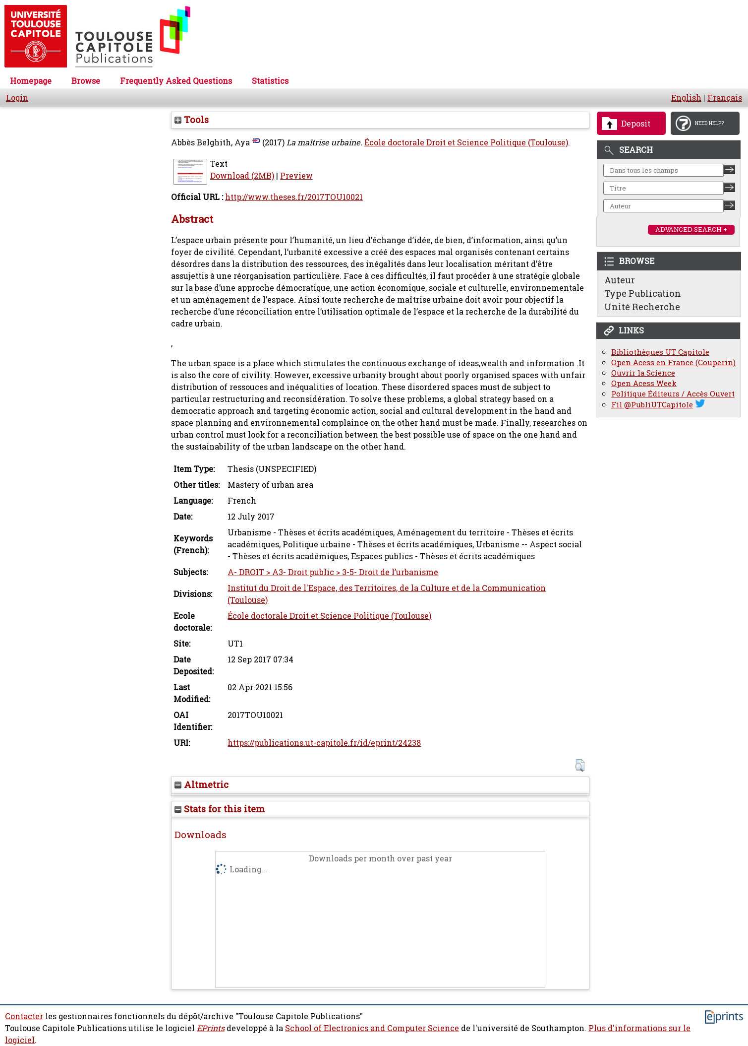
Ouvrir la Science (643, 373)
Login (17, 97)
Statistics (270, 80)
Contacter (24, 1016)
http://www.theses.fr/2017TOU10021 (294, 197)
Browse (85, 80)
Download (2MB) (242, 175)
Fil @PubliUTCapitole (652, 404)
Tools (191, 120)
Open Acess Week (644, 383)
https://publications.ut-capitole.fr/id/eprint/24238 (324, 742)
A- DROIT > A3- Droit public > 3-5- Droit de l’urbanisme (333, 572)
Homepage (31, 80)
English (686, 97)
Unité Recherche (642, 307)
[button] (579, 765)
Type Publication (642, 293)
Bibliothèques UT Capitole (660, 352)
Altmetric (201, 784)
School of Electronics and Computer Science (372, 1028)
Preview (296, 175)
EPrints (211, 1028)
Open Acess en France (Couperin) (673, 362)
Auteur (619, 280)
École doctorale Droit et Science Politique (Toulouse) (466, 142)
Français (724, 97)
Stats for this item (219, 809)
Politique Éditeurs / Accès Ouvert (673, 394)
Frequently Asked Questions (176, 80)
